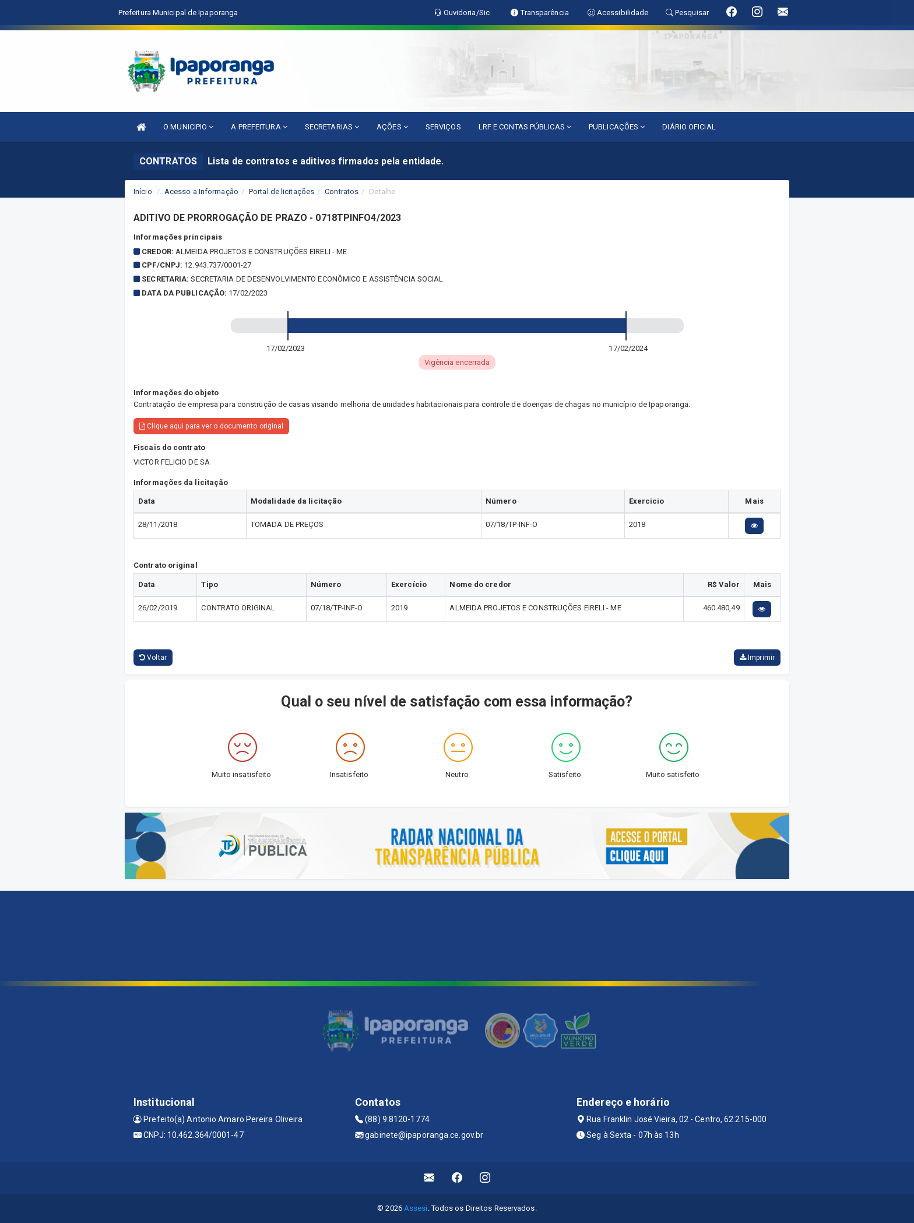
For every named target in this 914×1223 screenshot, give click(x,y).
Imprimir (757, 657)
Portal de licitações (281, 191)
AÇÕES (392, 126)
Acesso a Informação (201, 191)
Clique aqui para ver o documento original (211, 426)
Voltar (153, 657)
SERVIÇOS (443, 126)
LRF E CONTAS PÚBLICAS (525, 126)
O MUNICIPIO (188, 126)
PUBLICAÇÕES (617, 126)
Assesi (416, 1208)
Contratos (341, 191)
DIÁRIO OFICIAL (688, 126)
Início (142, 191)
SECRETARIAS (332, 126)
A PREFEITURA (259, 126)
